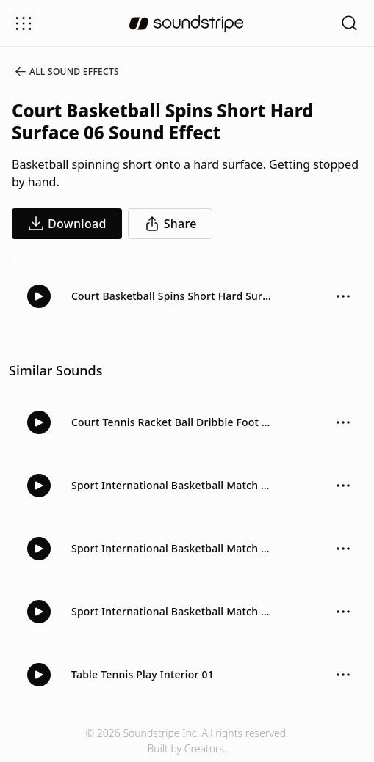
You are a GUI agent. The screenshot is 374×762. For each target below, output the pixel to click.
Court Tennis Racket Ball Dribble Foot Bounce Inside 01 (172, 422)
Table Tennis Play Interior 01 (142, 674)
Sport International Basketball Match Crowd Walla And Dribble (172, 548)
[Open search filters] (349, 23)
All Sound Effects (66, 72)
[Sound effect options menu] (343, 296)
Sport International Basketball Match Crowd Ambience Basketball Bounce (172, 485)
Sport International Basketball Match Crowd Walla (172, 611)
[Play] (39, 296)
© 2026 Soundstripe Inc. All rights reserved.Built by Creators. (186, 740)
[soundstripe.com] (186, 23)
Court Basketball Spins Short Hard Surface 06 (172, 296)
